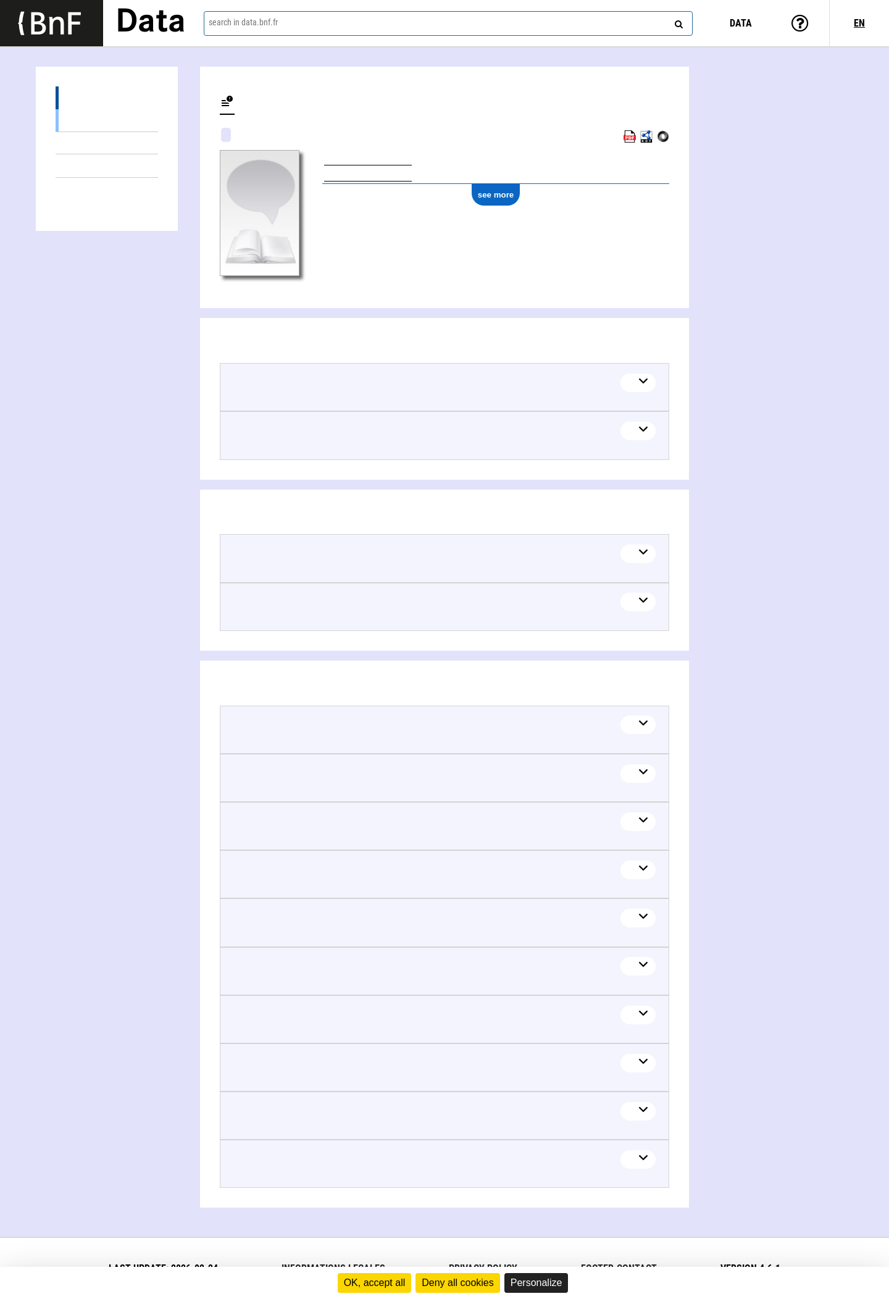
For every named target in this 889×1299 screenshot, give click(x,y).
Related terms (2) (107, 97)
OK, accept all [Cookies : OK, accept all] (375, 1282)
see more (496, 194)
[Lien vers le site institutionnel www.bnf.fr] (51, 23)
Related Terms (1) (107, 143)
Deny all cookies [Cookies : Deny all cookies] (458, 1282)
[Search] (677, 21)
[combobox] (448, 23)
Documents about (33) (107, 165)
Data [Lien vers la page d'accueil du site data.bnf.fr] (150, 23)
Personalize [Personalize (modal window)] (536, 1282)
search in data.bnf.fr (243, 22)
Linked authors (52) (107, 189)
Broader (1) (107, 120)
